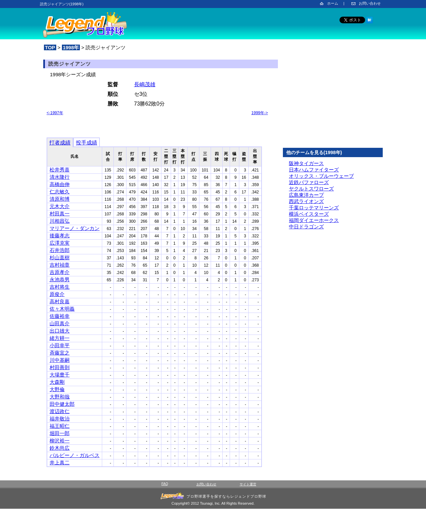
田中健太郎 (62, 404)
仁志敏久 (60, 191)
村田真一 (60, 213)
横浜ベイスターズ (309, 214)
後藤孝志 (60, 235)
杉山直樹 (60, 257)
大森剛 (57, 382)
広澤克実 (60, 243)
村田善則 (60, 367)
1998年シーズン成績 (73, 74)
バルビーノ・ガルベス (75, 455)
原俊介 (57, 294)
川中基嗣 (60, 360)
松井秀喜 (60, 169)
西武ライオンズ (306, 201)
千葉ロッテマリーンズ (314, 207)
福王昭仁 (60, 426)
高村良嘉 (60, 301)
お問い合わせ (370, 3)
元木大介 (60, 206)
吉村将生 (60, 287)
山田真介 (60, 323)
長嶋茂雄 (144, 84)
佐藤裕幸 (60, 316)
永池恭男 (60, 279)
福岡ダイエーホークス (314, 220)
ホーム (332, 3)
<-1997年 (55, 113)
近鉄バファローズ (309, 182)
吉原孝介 (60, 272)
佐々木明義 (62, 309)
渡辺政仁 (60, 411)
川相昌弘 (60, 221)
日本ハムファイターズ (314, 169)
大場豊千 (60, 375)
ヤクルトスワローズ (311, 188)
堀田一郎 (60, 433)
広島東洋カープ (306, 195)
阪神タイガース (306, 163)
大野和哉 (60, 396)
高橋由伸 (60, 184)
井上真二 (60, 462)
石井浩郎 (60, 250)
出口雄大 (60, 331)
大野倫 (57, 389)
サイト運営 (248, 484)
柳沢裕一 (60, 440)
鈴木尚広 (60, 448)
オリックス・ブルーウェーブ (321, 176)
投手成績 (86, 142)
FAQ (164, 484)
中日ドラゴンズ (306, 226)
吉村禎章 (60, 265)
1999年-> (259, 113)
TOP (50, 47)
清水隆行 (60, 177)
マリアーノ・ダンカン (75, 228)
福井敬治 (60, 418)
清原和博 (60, 199)
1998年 (71, 47)
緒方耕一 (60, 338)
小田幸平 (60, 345)
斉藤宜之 (60, 353)
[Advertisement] (333, 99)
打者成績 (60, 142)
